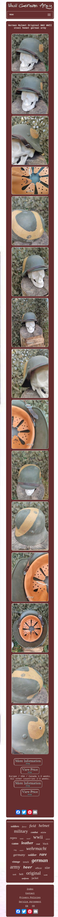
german (40, 860)
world (45, 875)
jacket (35, 878)
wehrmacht (36, 848)
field (32, 826)
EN (26, 906)
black (45, 843)
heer (27, 867)
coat (38, 844)
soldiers (15, 826)
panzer (48, 839)
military (21, 831)
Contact (30, 893)
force (24, 826)
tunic (22, 838)
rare (43, 854)
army (15, 866)
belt (21, 874)
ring (15, 850)
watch (21, 850)
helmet (44, 825)
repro (13, 838)
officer (38, 868)
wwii (38, 837)
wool (28, 838)
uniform (25, 878)
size (47, 867)
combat (34, 832)
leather (27, 843)
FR (33, 906)
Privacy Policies (29, 897)
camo (15, 843)
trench (26, 862)
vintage (16, 861)
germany (19, 855)
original (33, 873)
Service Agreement (30, 902)
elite (43, 833)
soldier (32, 855)
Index (30, 889)
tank (14, 874)
